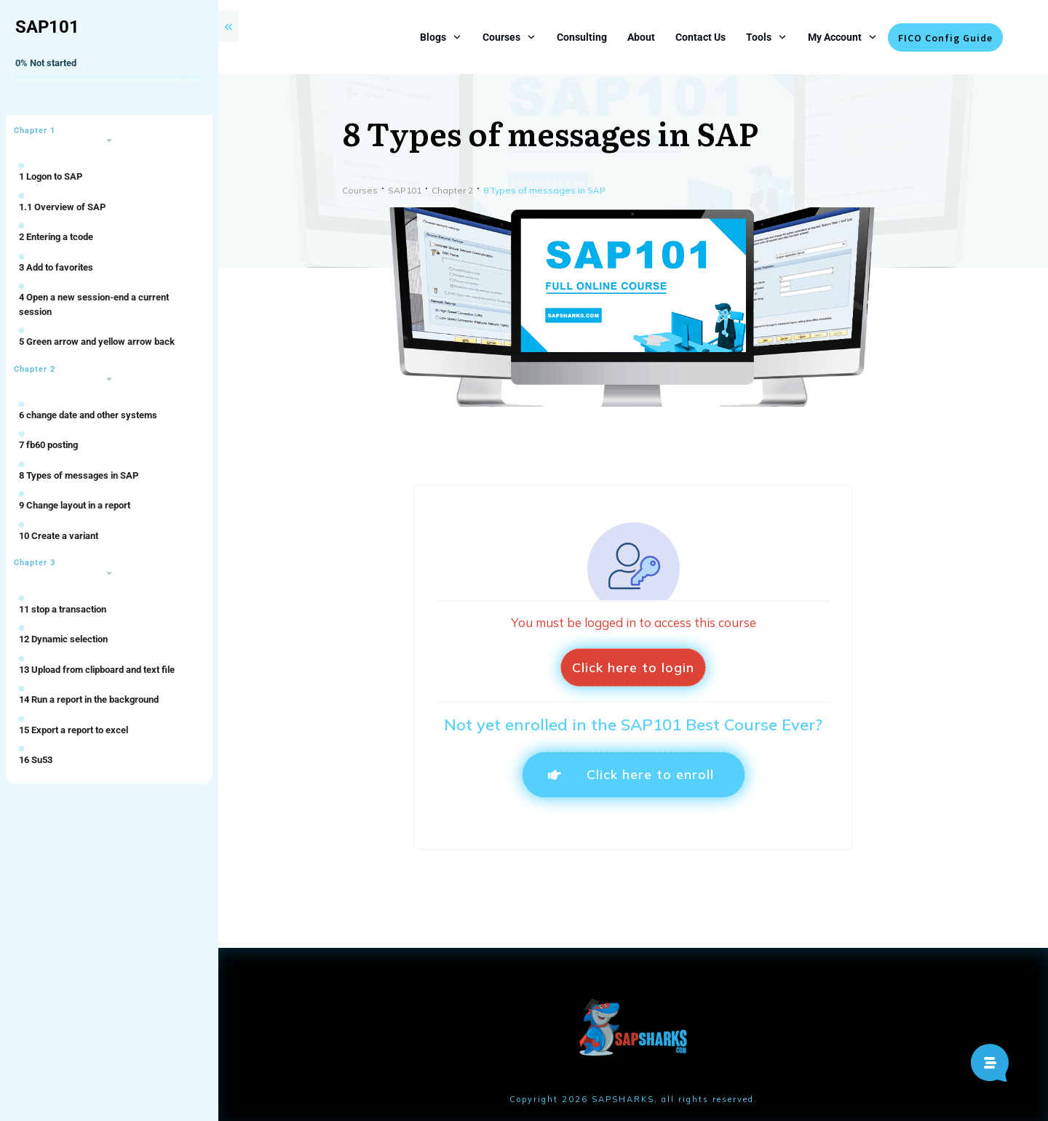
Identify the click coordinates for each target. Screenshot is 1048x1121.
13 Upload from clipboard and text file (97, 669)
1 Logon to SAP (50, 176)
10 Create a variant (58, 535)
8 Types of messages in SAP (78, 475)
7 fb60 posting (48, 444)
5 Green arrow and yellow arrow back (97, 341)
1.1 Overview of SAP (62, 207)
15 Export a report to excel (73, 730)
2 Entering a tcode (56, 236)
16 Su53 (35, 759)
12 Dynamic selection (63, 639)
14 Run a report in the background (89, 699)
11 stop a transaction (62, 609)
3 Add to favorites (56, 267)
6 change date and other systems (88, 415)
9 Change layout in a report (74, 505)
